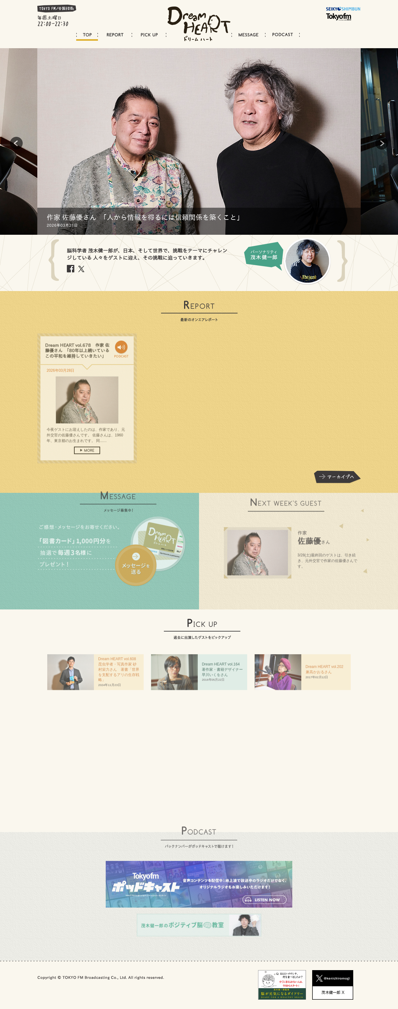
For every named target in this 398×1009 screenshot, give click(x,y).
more (87, 457)
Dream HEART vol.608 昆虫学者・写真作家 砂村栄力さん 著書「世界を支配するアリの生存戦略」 (119, 671)
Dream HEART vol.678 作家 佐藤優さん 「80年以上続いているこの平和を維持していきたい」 (77, 358)
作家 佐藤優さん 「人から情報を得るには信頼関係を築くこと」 (145, 217)
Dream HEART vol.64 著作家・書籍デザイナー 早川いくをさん (224, 671)
